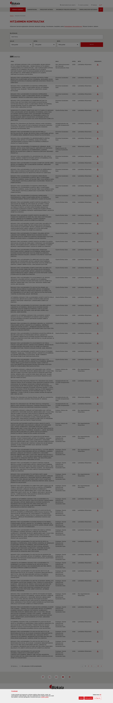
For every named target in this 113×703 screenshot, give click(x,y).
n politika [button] (44, 697)
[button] (100, 694)
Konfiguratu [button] (97, 698)
